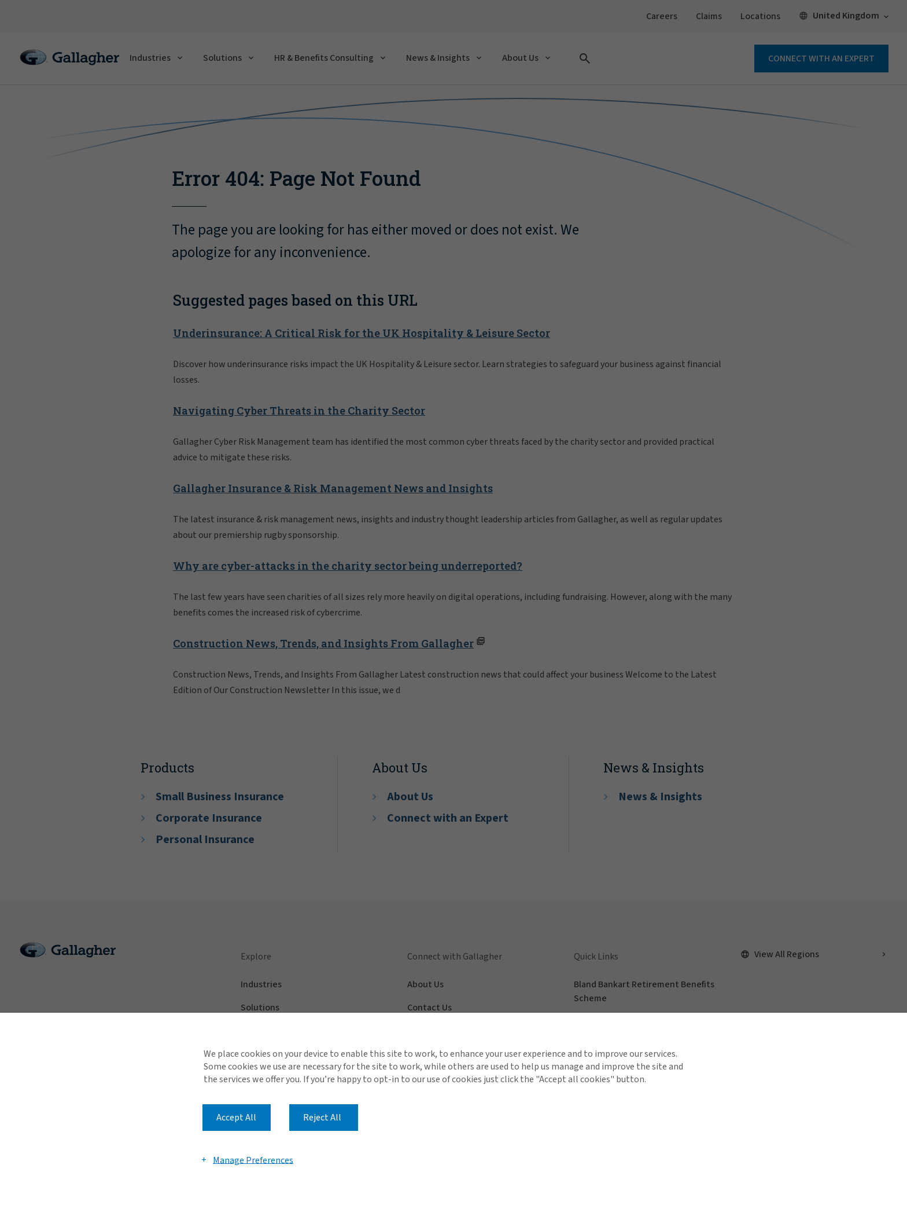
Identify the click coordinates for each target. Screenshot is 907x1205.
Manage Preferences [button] (253, 1159)
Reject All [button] (322, 1117)
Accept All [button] (236, 1117)
